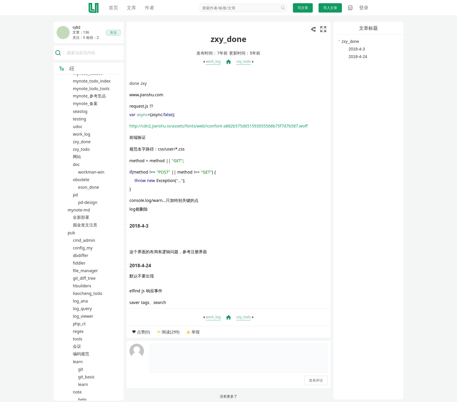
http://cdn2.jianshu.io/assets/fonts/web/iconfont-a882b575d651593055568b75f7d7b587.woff (218, 126)
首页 (113, 7)
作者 (149, 7)
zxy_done (350, 41)
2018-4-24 (358, 56)
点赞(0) (143, 332)
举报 (195, 332)
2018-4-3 (357, 49)
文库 (131, 7)
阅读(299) (170, 332)
